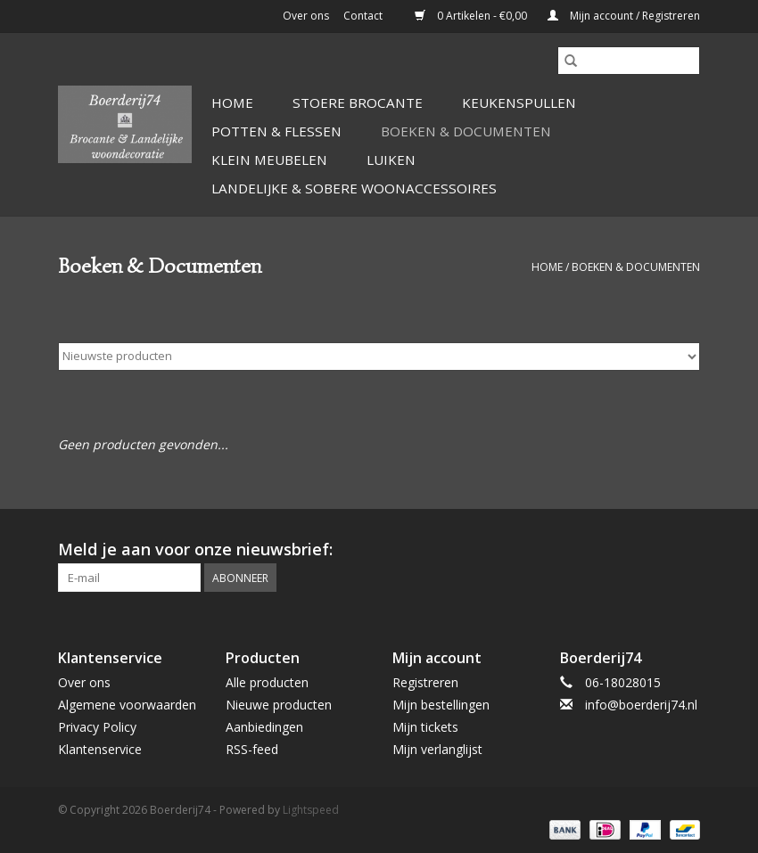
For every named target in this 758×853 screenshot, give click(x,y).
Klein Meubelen (269, 159)
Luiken (391, 159)
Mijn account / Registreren (624, 15)
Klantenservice (100, 749)
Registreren (425, 682)
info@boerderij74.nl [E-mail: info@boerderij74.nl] (641, 704)
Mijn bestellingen (441, 704)
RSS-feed (252, 749)
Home (232, 102)
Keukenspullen (519, 102)
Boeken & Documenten (466, 131)
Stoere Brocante (357, 102)
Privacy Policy (97, 726)
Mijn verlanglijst (437, 749)
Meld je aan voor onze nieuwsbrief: (195, 549)
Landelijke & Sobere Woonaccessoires (354, 188)
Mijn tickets (425, 726)
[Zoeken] (628, 60)
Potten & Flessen (276, 131)
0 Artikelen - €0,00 (472, 15)
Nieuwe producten (279, 704)
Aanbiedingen (264, 726)
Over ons (306, 15)
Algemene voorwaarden (127, 704)
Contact (363, 15)
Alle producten (267, 682)
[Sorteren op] (379, 356)
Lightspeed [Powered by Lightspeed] (311, 809)
